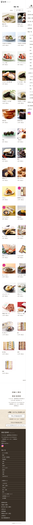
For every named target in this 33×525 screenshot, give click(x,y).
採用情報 (3, 511)
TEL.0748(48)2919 (16, 416)
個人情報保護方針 (5, 517)
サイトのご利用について (7, 493)
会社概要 (4, 498)
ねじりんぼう (5, 467)
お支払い (4, 487)
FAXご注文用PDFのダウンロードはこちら (16, 425)
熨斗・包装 (4, 489)
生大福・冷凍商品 (6, 457)
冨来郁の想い (4, 502)
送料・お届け (5, 485)
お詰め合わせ (5, 476)
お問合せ (3, 515)
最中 (3, 463)
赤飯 (3, 474)
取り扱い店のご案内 (6, 507)
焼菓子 (3, 465)
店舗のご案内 (4, 504)
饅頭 (3, 455)
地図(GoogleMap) (4, 443)
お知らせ (3, 509)
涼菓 (3, 472)
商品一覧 (3, 450)
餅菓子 (3, 469)
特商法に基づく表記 (6, 513)
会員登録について (6, 496)
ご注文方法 (4, 483)
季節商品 (4, 459)
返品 (3, 491)
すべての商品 (5, 453)
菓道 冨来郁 (8, 432)
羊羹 (3, 461)
